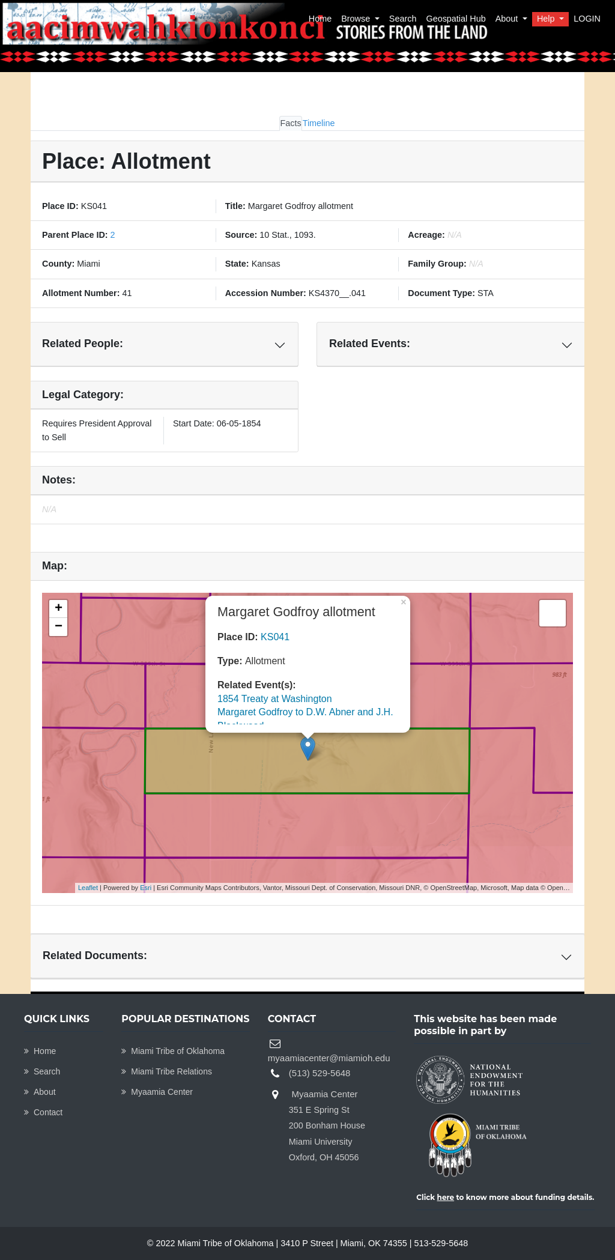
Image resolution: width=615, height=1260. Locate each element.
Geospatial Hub (455, 18)
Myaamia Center (157, 1092)
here (446, 1197)
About (508, 18)
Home (320, 18)
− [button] (58, 627)
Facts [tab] (290, 123)
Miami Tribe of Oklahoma (173, 1051)
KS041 (275, 637)
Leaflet (88, 887)
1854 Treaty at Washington (274, 699)
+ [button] (58, 609)
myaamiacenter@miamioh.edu (329, 1058)
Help (547, 18)
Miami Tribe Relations (166, 1071)
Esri (145, 887)
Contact (43, 1112)
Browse (356, 18)
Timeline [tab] (319, 123)
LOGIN (587, 18)
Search (403, 18)
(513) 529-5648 (320, 1073)
